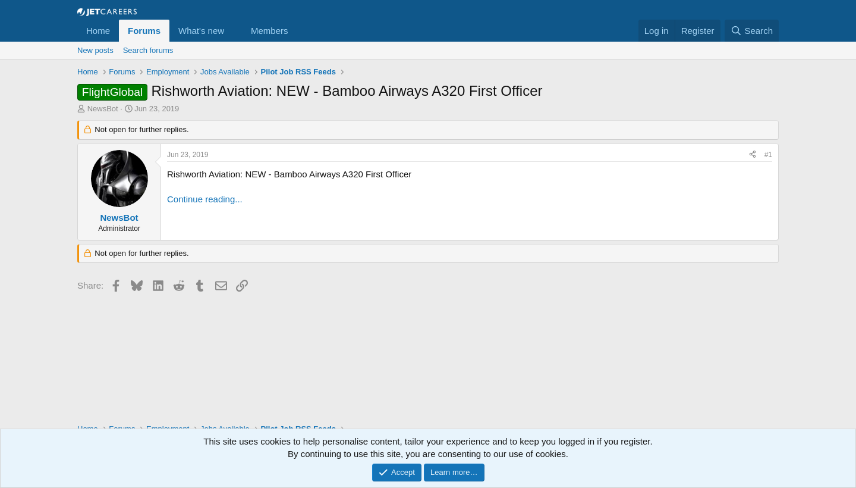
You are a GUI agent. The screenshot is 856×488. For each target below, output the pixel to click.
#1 (768, 155)
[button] (233, 31)
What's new (201, 31)
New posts (95, 50)
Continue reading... (205, 199)
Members (269, 31)
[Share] (752, 155)
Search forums (148, 50)
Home (98, 31)
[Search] (752, 31)
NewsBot (102, 108)
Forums (144, 31)
